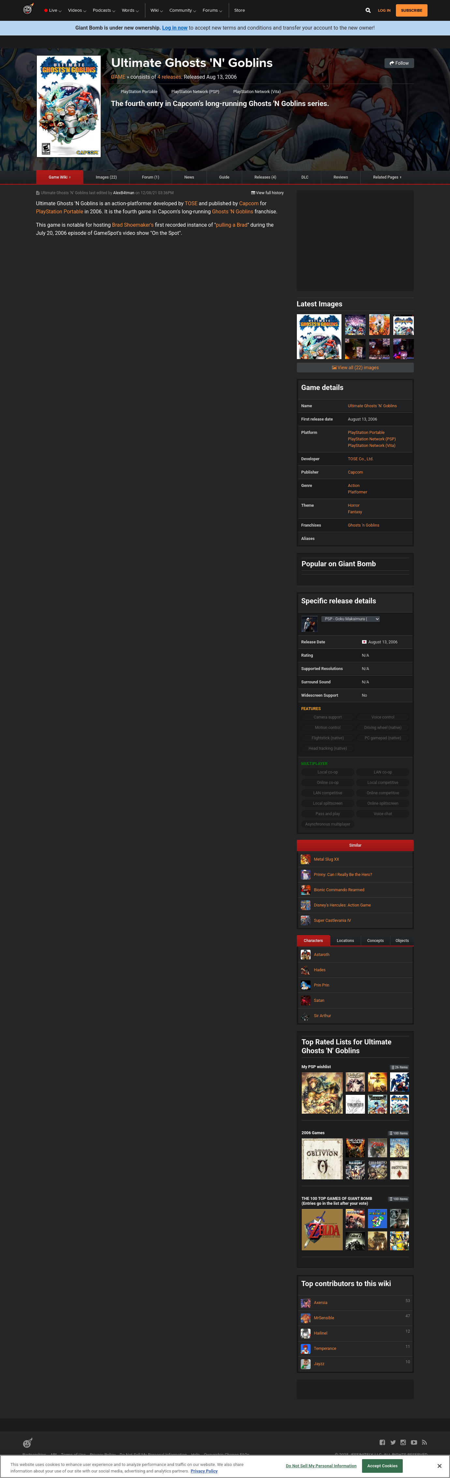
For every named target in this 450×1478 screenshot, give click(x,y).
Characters (313, 940)
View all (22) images (355, 367)
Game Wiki (58, 177)
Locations (345, 940)
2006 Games (355, 1132)
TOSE (191, 203)
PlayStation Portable (139, 91)
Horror (354, 505)
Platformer (357, 492)
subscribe (411, 10)
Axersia (355, 1303)
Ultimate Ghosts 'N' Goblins (192, 62)
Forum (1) (150, 177)
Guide (224, 177)
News (189, 177)
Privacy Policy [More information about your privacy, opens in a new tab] (204, 1471)
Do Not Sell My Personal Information (153, 1454)
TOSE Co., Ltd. (360, 458)
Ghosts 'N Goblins (233, 211)
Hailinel (355, 1333)
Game (118, 77)
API (53, 1454)
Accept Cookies (382, 1465)
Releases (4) (265, 177)
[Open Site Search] (368, 10)
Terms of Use (73, 1454)
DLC (305, 177)
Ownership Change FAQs (227, 1454)
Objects (402, 940)
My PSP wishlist (355, 1066)
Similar (355, 845)
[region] (225, 1466)
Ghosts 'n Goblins (363, 525)
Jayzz (355, 1364)
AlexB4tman (124, 193)
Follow (399, 63)
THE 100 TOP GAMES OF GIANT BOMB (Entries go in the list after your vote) (355, 1201)
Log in (384, 10)
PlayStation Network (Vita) (257, 91)
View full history (267, 193)
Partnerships (34, 1454)
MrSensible (355, 1318)
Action (354, 485)
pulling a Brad (232, 225)
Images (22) (106, 177)
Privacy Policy (103, 1454)
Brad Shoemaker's (132, 225)
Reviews (341, 177)
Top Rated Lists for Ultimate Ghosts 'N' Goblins (347, 1046)
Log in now (175, 28)
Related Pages (385, 177)
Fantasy (355, 511)
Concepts (375, 940)
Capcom (249, 203)
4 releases (169, 77)
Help (195, 1454)
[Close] (439, 1466)
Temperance (355, 1349)
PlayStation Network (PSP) (195, 91)
